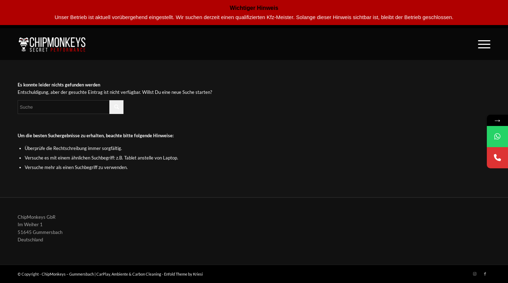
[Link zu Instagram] (474, 274)
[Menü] (481, 44)
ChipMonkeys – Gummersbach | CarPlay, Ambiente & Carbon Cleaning (101, 274)
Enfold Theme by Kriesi (183, 274)
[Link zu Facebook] (485, 274)
